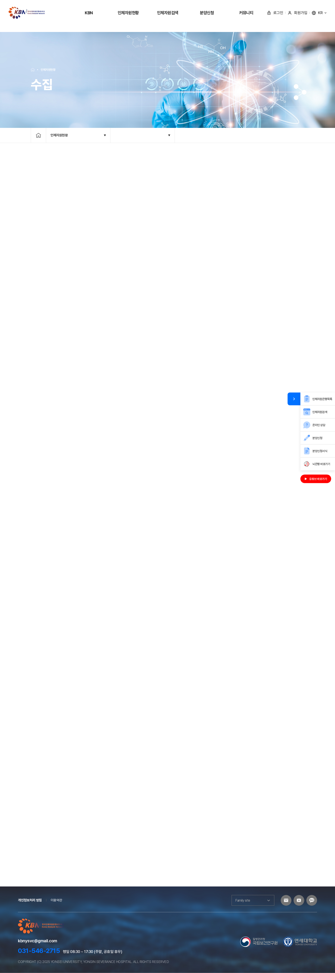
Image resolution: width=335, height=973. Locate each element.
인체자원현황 (128, 12)
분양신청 (207, 12)
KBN (89, 12)
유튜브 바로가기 (316, 479)
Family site (253, 900)
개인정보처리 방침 (30, 900)
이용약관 (56, 900)
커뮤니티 (246, 12)
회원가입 (297, 12)
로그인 (275, 12)
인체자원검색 (167, 12)
